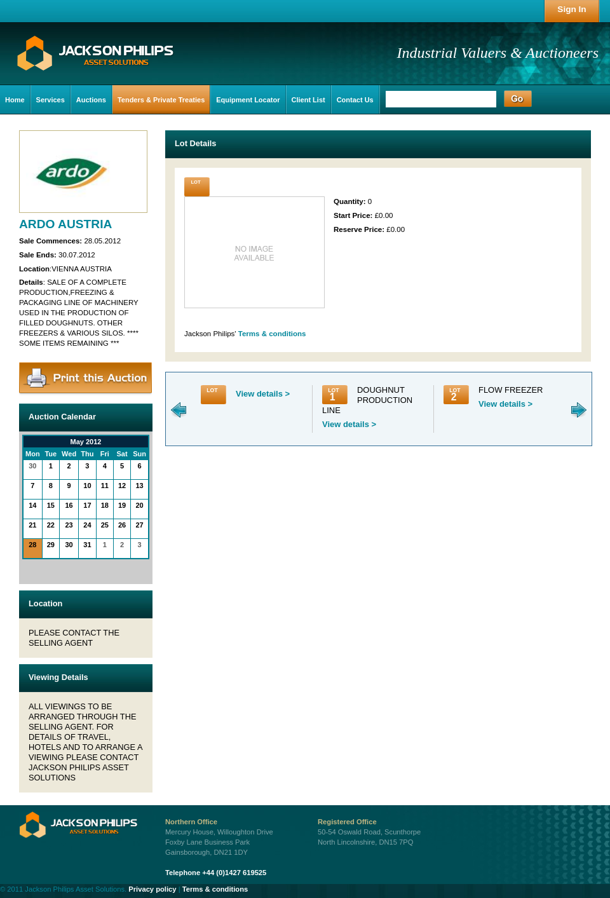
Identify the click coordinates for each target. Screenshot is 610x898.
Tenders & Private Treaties (161, 100)
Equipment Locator (248, 100)
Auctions (91, 100)
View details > (263, 393)
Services (50, 100)
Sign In (571, 9)
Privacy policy (152, 889)
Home (15, 100)
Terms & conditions (272, 333)
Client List (308, 100)
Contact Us (355, 100)
